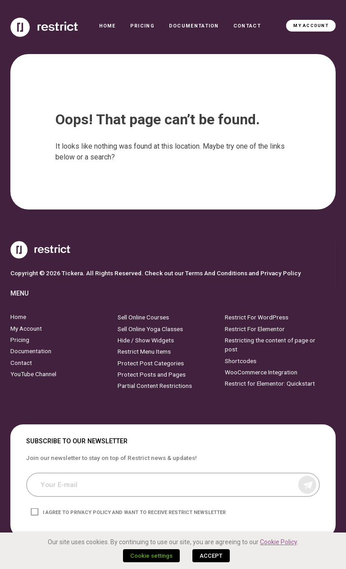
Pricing (142, 26)
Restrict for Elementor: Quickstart (270, 383)
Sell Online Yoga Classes (150, 328)
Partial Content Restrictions (155, 385)
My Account (310, 25)
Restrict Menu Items (144, 351)
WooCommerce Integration (261, 372)
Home (107, 26)
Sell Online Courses (143, 317)
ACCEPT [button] (211, 555)
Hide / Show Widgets (146, 340)
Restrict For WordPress (256, 317)
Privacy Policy (280, 273)
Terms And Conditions (216, 273)
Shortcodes (240, 360)
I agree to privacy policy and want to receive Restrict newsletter (134, 512)
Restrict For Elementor (255, 328)
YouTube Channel (33, 374)
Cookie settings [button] (151, 555)
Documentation (194, 26)
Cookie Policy (278, 542)
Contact (247, 26)
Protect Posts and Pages (152, 374)
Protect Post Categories (151, 362)
